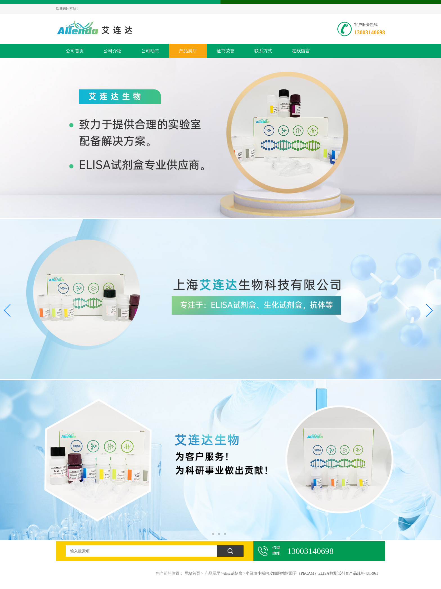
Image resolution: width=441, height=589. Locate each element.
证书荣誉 (226, 50)
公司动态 (150, 50)
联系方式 (263, 50)
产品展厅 (188, 50)
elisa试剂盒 (232, 573)
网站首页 (192, 573)
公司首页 (75, 50)
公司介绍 (113, 50)
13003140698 (369, 32)
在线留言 (301, 50)
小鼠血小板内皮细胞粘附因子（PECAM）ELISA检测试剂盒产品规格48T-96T (312, 573)
